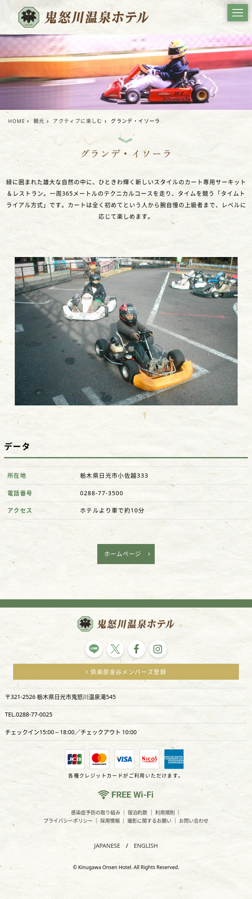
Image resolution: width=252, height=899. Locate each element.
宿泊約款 (137, 812)
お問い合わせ (193, 820)
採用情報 (110, 820)
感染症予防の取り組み (95, 812)
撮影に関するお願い (149, 820)
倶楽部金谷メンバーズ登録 (126, 672)
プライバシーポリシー (68, 820)
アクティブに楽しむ (78, 121)
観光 (39, 121)
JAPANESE (107, 845)
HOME (16, 121)
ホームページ (122, 554)
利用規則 (165, 812)
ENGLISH (146, 845)
